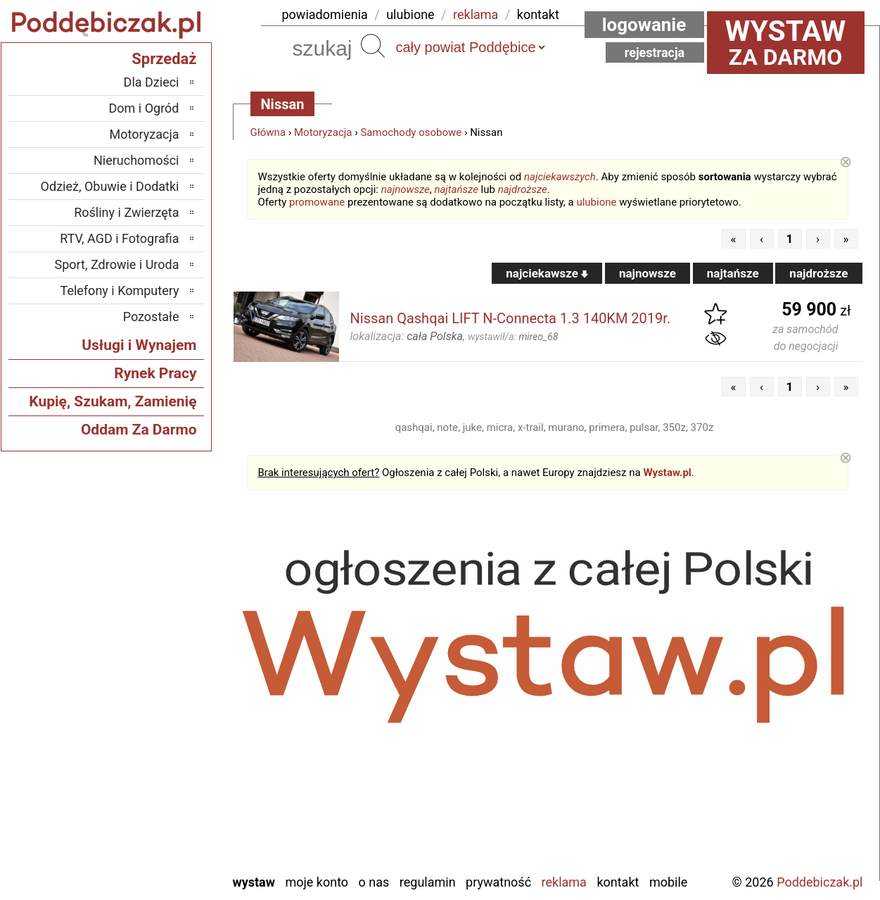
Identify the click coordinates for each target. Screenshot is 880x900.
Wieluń (161, 823)
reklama (475, 14)
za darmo (785, 42)
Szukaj (372, 45)
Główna (268, 132)
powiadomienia (325, 14)
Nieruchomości (136, 160)
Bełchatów (152, 633)
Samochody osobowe (410, 132)
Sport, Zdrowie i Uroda (117, 264)
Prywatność (498, 882)
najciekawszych (560, 176)
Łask (167, 652)
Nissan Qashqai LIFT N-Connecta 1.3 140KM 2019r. (510, 318)
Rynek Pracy (155, 373)
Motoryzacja (323, 132)
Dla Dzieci (151, 82)
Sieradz (160, 766)
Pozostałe (151, 316)
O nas (374, 882)
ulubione (410, 14)
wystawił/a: (513, 336)
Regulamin (428, 882)
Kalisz (163, 690)
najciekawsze (547, 273)
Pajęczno (155, 747)
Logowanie (644, 24)
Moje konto (316, 882)
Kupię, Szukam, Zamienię (112, 401)
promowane (317, 202)
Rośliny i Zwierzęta (126, 212)
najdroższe (522, 189)
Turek (165, 804)
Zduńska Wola (143, 861)
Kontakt (618, 882)
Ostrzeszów (149, 709)
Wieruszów (150, 842)
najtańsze (456, 189)
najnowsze (405, 189)
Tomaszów (151, 785)
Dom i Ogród (143, 108)
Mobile (668, 882)
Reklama (564, 882)
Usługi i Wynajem (139, 345)
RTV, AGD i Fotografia (119, 238)
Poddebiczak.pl (819, 882)
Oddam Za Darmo (139, 429)
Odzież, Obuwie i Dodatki (110, 186)
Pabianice (154, 728)
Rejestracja (655, 52)
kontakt (538, 14)
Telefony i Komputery (119, 290)
